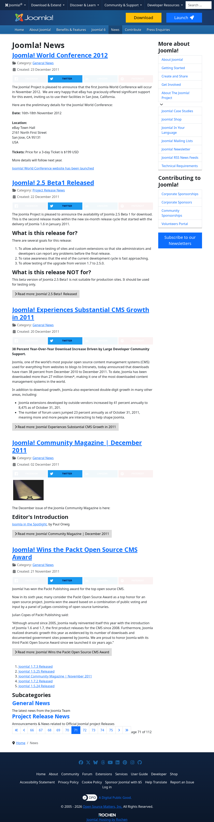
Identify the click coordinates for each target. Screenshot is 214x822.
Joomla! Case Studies (177, 111)
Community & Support (121, 5)
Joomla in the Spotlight (29, 524)
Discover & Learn (83, 5)
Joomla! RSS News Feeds (180, 157)
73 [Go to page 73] (93, 730)
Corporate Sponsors (177, 202)
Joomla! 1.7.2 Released (36, 681)
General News (43, 63)
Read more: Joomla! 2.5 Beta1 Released (46, 294)
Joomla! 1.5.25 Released (37, 671)
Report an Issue (182, 782)
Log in (107, 787)
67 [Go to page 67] (41, 730)
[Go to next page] (119, 730)
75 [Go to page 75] (111, 730)
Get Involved (171, 84)
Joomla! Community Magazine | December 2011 (77, 446)
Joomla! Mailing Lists (177, 141)
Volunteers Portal (175, 224)
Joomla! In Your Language (173, 130)
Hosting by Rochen (107, 819)
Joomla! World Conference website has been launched (53, 168)
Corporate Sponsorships (180, 194)
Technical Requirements (180, 166)
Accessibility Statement (37, 782)
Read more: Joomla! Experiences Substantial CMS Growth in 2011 (65, 427)
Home (19, 29)
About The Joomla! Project (176, 95)
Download (143, 17)
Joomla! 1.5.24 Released (37, 686)
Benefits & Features (71, 29)
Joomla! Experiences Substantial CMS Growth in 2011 (80, 313)
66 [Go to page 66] (32, 730)
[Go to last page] (127, 730)
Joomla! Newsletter (176, 149)
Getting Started (173, 68)
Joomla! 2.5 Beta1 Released (53, 182)
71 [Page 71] (76, 730)
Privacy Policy (68, 782)
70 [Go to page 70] (67, 730)
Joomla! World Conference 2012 (60, 55)
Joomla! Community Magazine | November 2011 (55, 676)
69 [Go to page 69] (58, 730)
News (115, 29)
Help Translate (156, 782)
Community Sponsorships (172, 213)
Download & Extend (46, 5)
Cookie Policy (92, 782)
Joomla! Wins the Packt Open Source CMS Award (75, 553)
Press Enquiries (158, 29)
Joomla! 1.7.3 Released (36, 666)
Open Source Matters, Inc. (102, 806)
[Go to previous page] (24, 730)
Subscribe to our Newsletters (180, 240)
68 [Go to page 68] (49, 730)
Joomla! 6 (98, 29)
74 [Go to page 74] (102, 730)
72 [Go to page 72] (84, 730)
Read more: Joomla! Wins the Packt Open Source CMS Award (62, 652)
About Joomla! (40, 29)
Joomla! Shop (172, 119)
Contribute (133, 29)
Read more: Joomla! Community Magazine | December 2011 (62, 534)
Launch (184, 17)
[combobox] (199, 5)
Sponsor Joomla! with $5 (123, 782)
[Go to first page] (16, 730)
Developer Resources (163, 5)
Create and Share (175, 76)
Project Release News (48, 190)
